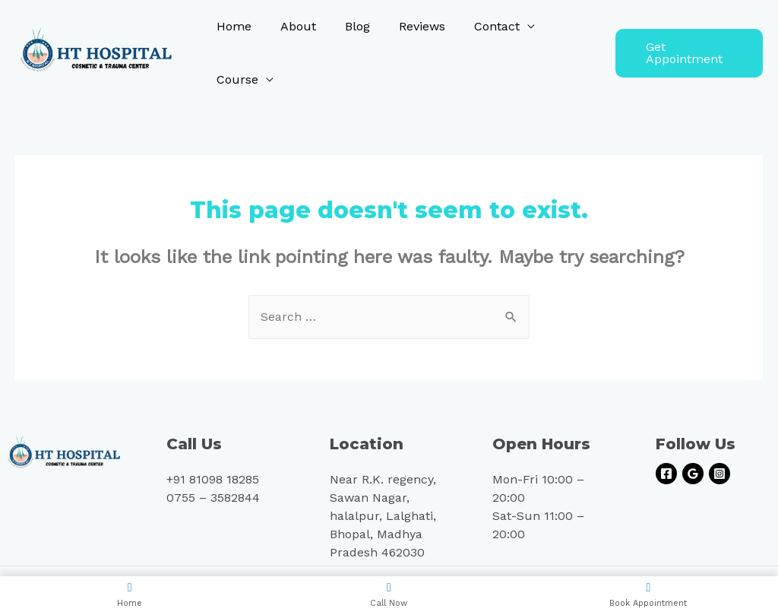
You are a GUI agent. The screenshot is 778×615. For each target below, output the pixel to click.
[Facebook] (666, 473)
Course (235, 79)
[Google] (693, 473)
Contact (476, 26)
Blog (346, 26)
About (291, 26)
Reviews (406, 26)
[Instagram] (719, 473)
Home (231, 26)
